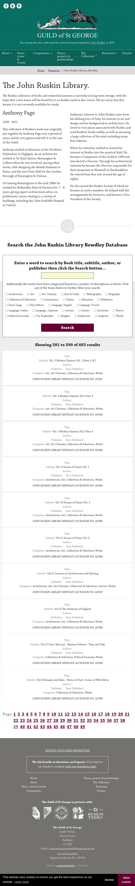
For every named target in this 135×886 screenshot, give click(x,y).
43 (42, 726)
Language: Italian (18, 310)
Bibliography (94, 294)
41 (29, 726)
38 (122, 720)
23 (22, 720)
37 (116, 720)
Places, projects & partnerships (65, 56)
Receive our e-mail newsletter (67, 750)
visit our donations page (80, 766)
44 (49, 726)
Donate (127, 53)
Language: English (62, 305)
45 (55, 726)
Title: (67, 356)
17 (100, 714)
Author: (67, 364)
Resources (108, 53)
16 (93, 714)
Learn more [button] (21, 881)
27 (49, 720)
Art (32, 294)
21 (127, 714)
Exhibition (107, 299)
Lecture (69, 310)
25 (35, 720)
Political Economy (19, 316)
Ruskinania (84, 316)
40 (22, 726)
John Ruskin (98, 42)
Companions (41, 53)
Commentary (51, 299)
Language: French (89, 305)
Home (40, 70)
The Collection (87, 54)
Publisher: (56, 369)
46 (62, 726)
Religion (65, 316)
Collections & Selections (22, 299)
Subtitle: (44, 360)
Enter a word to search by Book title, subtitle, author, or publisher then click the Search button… (67, 265)
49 (82, 726)
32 (82, 720)
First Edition (36, 305)
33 (89, 720)
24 (29, 720)
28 (55, 720)
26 (42, 720)
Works (119, 316)
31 (75, 720)
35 (102, 720)
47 (69, 726)
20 (120, 714)
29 (62, 720)
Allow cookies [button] (126, 879)
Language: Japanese (47, 310)
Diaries (70, 299)
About (33, 782)
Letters (85, 310)
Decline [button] (109, 879)
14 (80, 714)
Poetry (120, 310)
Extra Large (15, 305)
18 (107, 714)
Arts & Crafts (71, 294)
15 (87, 714)
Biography (114, 294)
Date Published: (74, 369)
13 (73, 714)
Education (87, 299)
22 (15, 720)
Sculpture (103, 316)
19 (113, 714)
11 (60, 714)
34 (96, 720)
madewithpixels (66, 865)
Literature (102, 310)
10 (53, 714)
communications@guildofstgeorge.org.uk (71, 848)
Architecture (16, 294)
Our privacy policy (67, 853)
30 (69, 720)
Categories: (38, 373)
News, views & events (21, 58)
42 (35, 726)
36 (109, 720)
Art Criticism (49, 294)
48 (75, 726)
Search (67, 327)
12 (67, 714)
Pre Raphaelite (44, 316)
